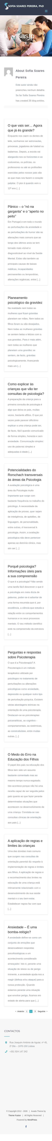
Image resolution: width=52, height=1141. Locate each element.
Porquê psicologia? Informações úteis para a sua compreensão (25, 571)
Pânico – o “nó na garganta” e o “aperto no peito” (26, 211)
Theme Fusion (14, 1115)
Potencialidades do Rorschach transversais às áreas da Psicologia (25, 474)
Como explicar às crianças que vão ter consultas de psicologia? (26, 389)
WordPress (32, 1120)
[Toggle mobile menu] (46, 11)
